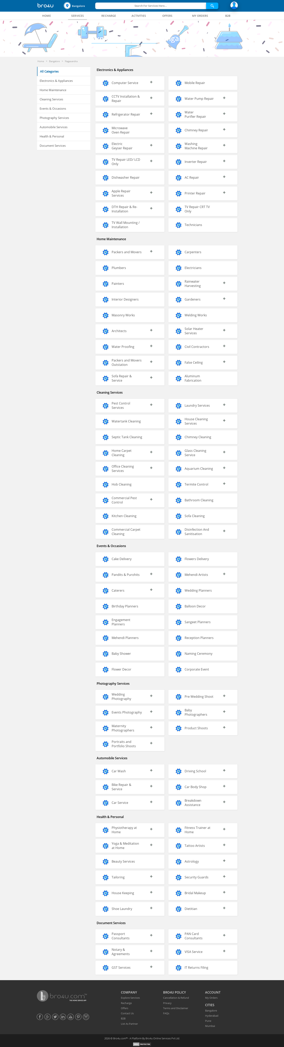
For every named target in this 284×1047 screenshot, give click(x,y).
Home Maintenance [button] (53, 90)
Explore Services (130, 997)
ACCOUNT (212, 992)
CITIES (209, 1005)
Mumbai (210, 1026)
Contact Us (127, 1013)
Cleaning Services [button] (51, 99)
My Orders (211, 997)
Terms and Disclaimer (175, 1008)
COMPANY (129, 992)
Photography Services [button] (54, 118)
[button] (79, 5)
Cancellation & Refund (176, 997)
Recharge (126, 1003)
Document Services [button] (53, 146)
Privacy (167, 1003)
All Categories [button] (49, 71)
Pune (208, 1021)
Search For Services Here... (151, 5)
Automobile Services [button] (53, 127)
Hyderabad (211, 1015)
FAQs (166, 1013)
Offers (124, 1008)
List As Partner (129, 1024)
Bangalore (78, 6)
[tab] (46, 15)
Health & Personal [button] (52, 136)
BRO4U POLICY (174, 992)
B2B (123, 1018)
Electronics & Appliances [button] (56, 81)
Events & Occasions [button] (53, 108)
